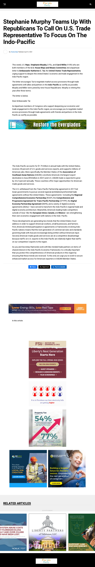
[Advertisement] (47, 147)
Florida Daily (14, 52)
